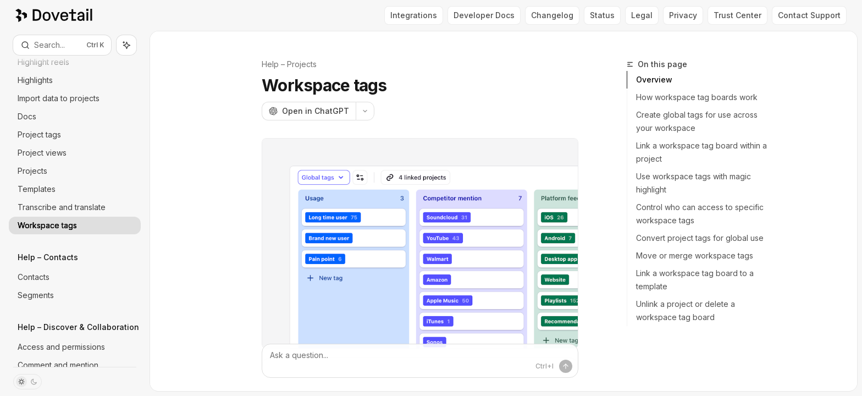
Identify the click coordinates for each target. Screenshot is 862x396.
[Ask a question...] (420, 360)
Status (602, 15)
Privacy (683, 15)
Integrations (413, 15)
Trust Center (737, 15)
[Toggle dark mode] (27, 381)
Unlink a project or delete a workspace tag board (685, 310)
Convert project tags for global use (700, 238)
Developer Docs (484, 15)
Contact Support (809, 15)
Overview (654, 79)
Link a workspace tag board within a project (701, 152)
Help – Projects (289, 64)
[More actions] (365, 111)
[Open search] (62, 45)
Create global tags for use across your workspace (697, 121)
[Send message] (565, 366)
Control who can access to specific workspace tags (700, 213)
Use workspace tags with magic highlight (693, 183)
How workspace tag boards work (697, 97)
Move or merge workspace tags (694, 255)
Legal (642, 15)
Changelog (552, 15)
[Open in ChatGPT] (309, 111)
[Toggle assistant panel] (126, 45)
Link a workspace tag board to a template (695, 279)
